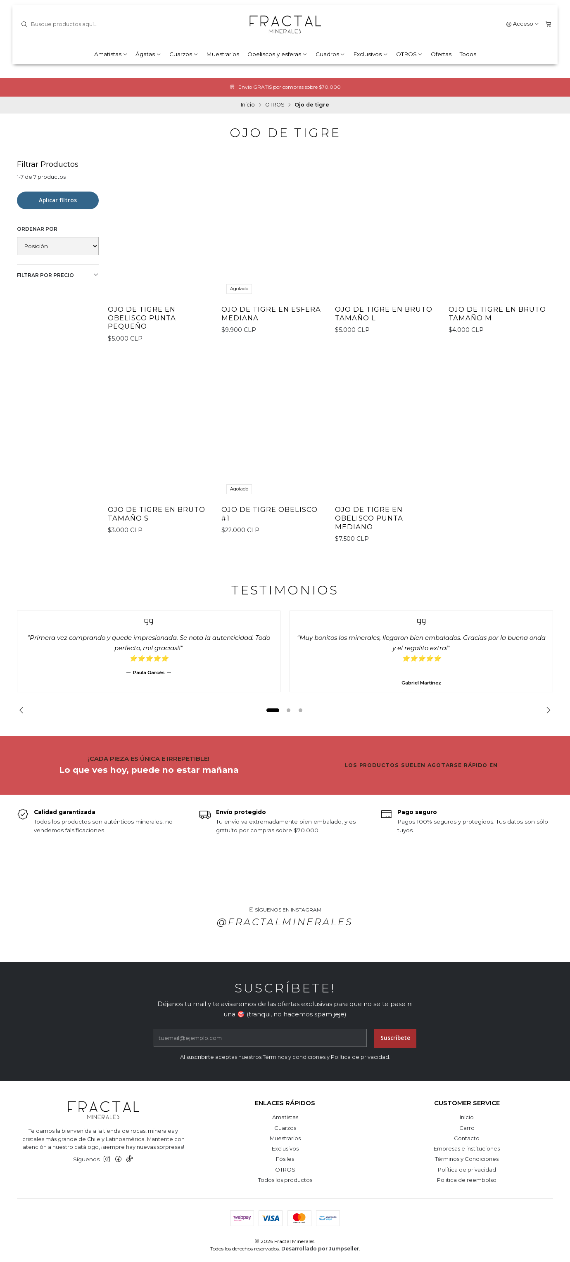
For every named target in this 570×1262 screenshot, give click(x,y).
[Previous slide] (23, 710)
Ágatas (148, 54)
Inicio (248, 105)
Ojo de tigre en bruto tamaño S (156, 524)
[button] (272, 710)
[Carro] (548, 24)
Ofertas (441, 54)
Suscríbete (395, 1047)
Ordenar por (37, 229)
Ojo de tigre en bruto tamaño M (497, 313)
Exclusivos (370, 54)
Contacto (467, 1138)
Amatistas (111, 54)
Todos (468, 54)
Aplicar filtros (58, 200)
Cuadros (330, 54)
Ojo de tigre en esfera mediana (271, 313)
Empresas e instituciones (467, 1148)
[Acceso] (523, 24)
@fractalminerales (285, 932)
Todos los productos (285, 1180)
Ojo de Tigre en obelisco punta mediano (369, 528)
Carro (467, 1128)
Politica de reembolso (466, 1180)
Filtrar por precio (58, 275)
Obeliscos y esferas (277, 54)
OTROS (409, 54)
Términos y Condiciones (467, 1158)
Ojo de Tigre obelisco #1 (269, 524)
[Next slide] (547, 710)
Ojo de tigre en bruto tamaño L (383, 313)
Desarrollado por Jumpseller (320, 1248)
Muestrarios (222, 54)
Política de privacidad (467, 1169)
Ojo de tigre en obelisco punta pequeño (142, 317)
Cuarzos (183, 54)
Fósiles (285, 1158)
